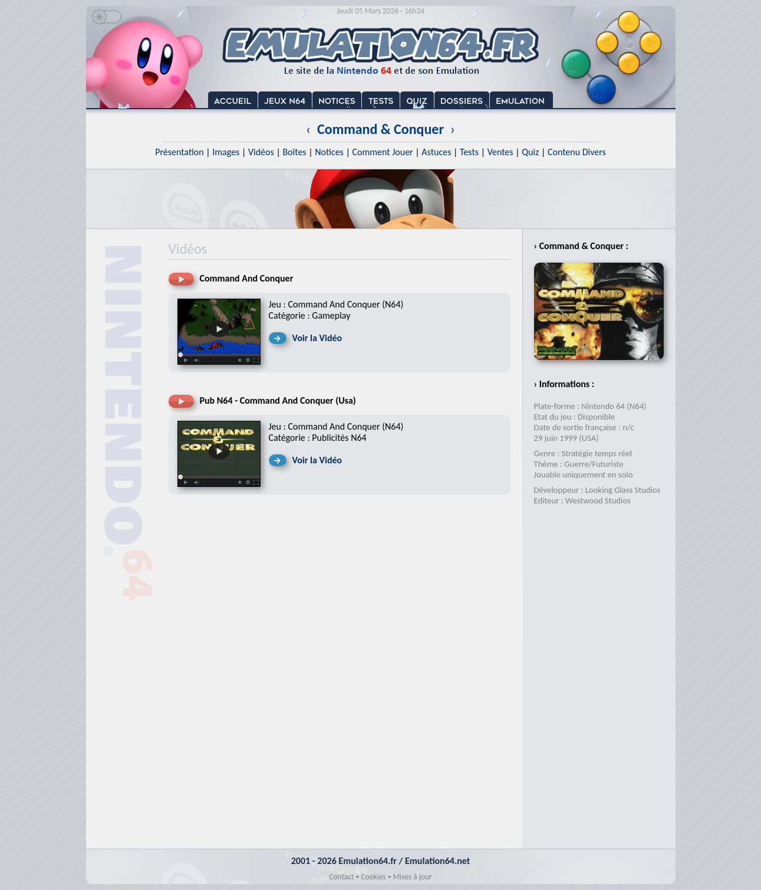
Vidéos (261, 152)
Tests (469, 152)
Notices (329, 152)
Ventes (500, 152)
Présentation (179, 152)
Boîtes (294, 152)
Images (225, 152)
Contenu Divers (577, 152)
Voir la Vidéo (317, 337)
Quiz (530, 152)
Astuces (436, 152)
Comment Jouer (382, 152)
